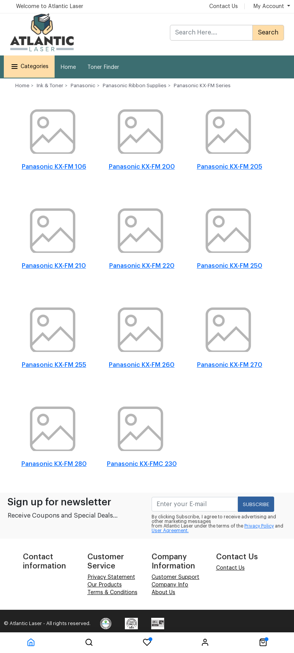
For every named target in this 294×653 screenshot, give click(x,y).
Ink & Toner (50, 85)
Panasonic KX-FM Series (202, 85)
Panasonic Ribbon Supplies (134, 85)
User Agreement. (170, 530)
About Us (163, 592)
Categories (29, 66)
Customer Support (175, 577)
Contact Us (223, 6)
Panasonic (83, 85)
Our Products (104, 585)
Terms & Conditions (112, 592)
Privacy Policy (259, 526)
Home (68, 67)
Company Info (170, 585)
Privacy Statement (111, 577)
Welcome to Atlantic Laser (49, 6)
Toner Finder (103, 67)
